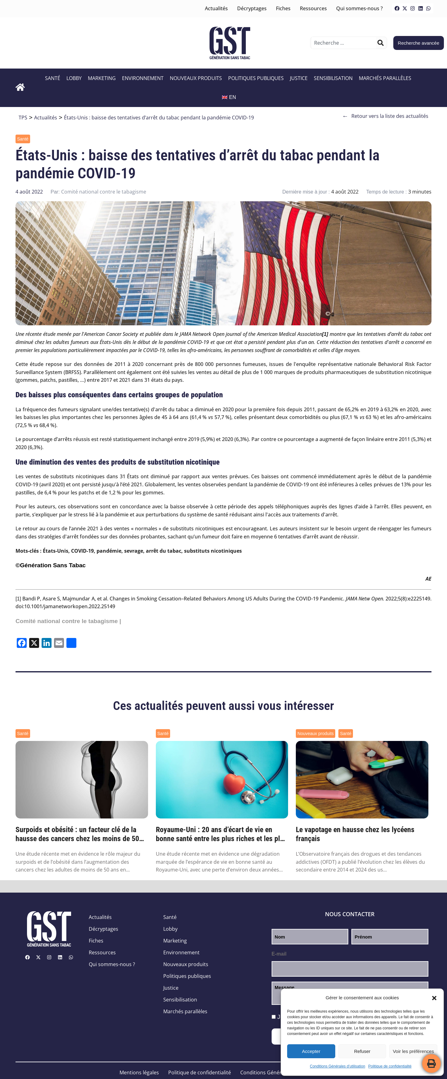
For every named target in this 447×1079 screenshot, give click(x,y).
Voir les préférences (413, 1051)
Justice (299, 78)
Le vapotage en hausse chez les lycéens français (355, 834)
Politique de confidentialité (389, 1066)
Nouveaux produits (196, 78)
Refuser (362, 1051)
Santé (52, 78)
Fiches (283, 8)
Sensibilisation (333, 78)
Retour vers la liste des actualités (385, 116)
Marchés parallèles (385, 78)
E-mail (279, 953)
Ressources (313, 8)
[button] (434, 998)
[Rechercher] (380, 43)
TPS (23, 117)
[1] (18, 598)
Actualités (216, 8)
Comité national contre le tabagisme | (68, 621)
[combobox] (344, 43)
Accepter (311, 1051)
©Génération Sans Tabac (51, 565)
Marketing (102, 78)
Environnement (143, 78)
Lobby (74, 78)
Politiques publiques (256, 78)
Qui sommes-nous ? (359, 8)
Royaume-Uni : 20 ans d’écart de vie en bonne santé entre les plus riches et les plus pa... (221, 834)
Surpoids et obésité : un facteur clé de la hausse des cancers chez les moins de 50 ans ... (77, 834)
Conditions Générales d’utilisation (337, 1066)
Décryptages (252, 8)
